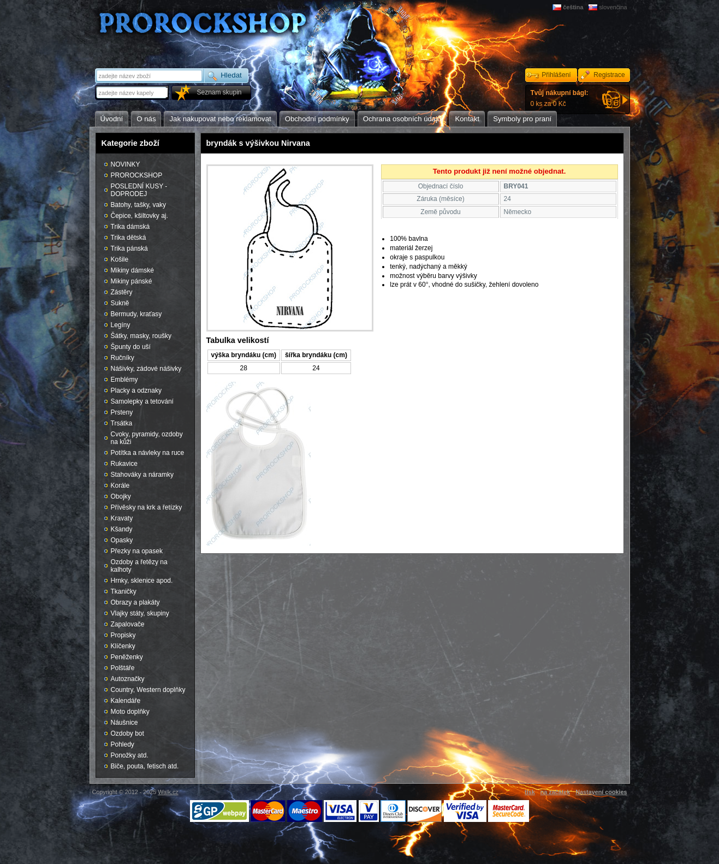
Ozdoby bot (127, 733)
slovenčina (613, 7)
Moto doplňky (130, 711)
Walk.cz (168, 792)
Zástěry (122, 292)
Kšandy (122, 529)
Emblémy (124, 379)
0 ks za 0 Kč (560, 98)
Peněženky (127, 657)
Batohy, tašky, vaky (139, 205)
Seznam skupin (219, 92)
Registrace (609, 75)
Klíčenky (123, 646)
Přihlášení (556, 75)
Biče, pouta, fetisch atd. (145, 766)
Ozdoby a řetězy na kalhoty (139, 565)
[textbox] (133, 92)
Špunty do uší (131, 347)
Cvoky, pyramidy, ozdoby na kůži (147, 438)
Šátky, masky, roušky (141, 336)
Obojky (121, 496)
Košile (120, 259)
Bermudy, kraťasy (136, 314)
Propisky (123, 635)
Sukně (120, 303)
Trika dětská (128, 237)
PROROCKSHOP (137, 175)
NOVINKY (125, 164)
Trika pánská (129, 248)
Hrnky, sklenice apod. (142, 580)
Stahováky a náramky (142, 474)
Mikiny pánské (131, 281)
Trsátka (122, 423)
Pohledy (122, 744)
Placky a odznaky (136, 390)
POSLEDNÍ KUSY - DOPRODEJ (139, 190)
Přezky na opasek (137, 551)
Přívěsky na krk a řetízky (146, 507)
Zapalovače (128, 624)
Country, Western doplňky (148, 690)
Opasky (122, 540)
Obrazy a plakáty (135, 602)
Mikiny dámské (132, 270)
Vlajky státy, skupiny (140, 613)
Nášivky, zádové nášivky (146, 368)
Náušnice (124, 722)
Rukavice (124, 463)
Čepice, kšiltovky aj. (139, 216)
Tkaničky (123, 591)
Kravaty (122, 518)
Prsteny (122, 412)
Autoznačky (128, 679)
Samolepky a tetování (142, 401)
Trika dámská (130, 226)
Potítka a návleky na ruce (148, 453)
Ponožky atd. (129, 755)
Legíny (120, 325)
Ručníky (122, 358)
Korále (120, 485)
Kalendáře (126, 701)
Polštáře (123, 668)
